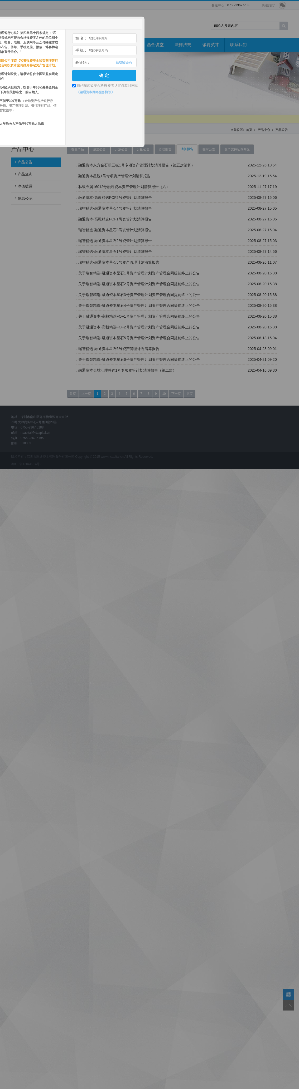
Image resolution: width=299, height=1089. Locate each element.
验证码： (82, 62)
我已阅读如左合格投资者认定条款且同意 (107, 85)
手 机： (81, 50)
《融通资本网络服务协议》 (95, 92)
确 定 (104, 75)
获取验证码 (124, 62)
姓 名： (81, 38)
